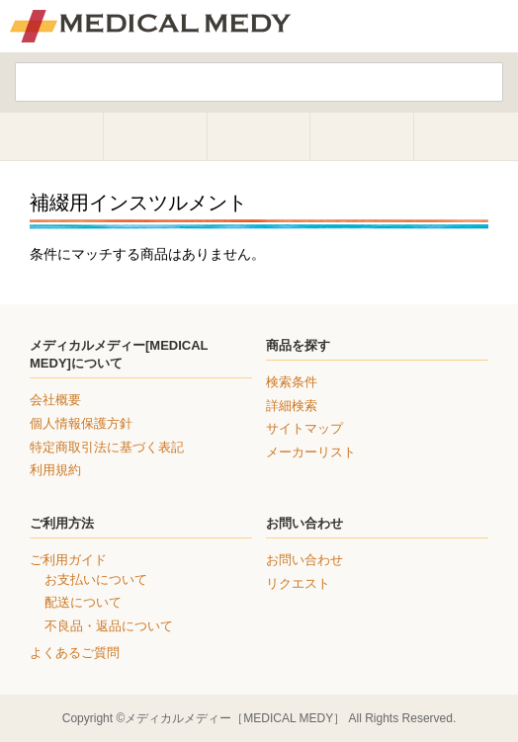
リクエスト (298, 583)
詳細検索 (291, 405)
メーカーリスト (311, 452)
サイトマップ (304, 428)
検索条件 (291, 381)
